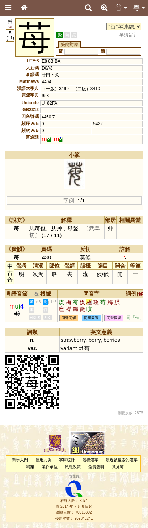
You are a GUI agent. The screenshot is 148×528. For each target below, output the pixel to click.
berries (111, 340)
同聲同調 (114, 318)
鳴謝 (30, 467)
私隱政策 (73, 467)
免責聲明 (96, 467)
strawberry (73, 340)
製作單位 (50, 467)
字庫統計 (67, 460)
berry (95, 340)
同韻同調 (91, 318)
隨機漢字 (90, 460)
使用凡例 (43, 460)
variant (69, 348)
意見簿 (118, 467)
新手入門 (20, 460)
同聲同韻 (69, 318)
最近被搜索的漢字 (122, 460)
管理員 (74, 476)
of (81, 348)
